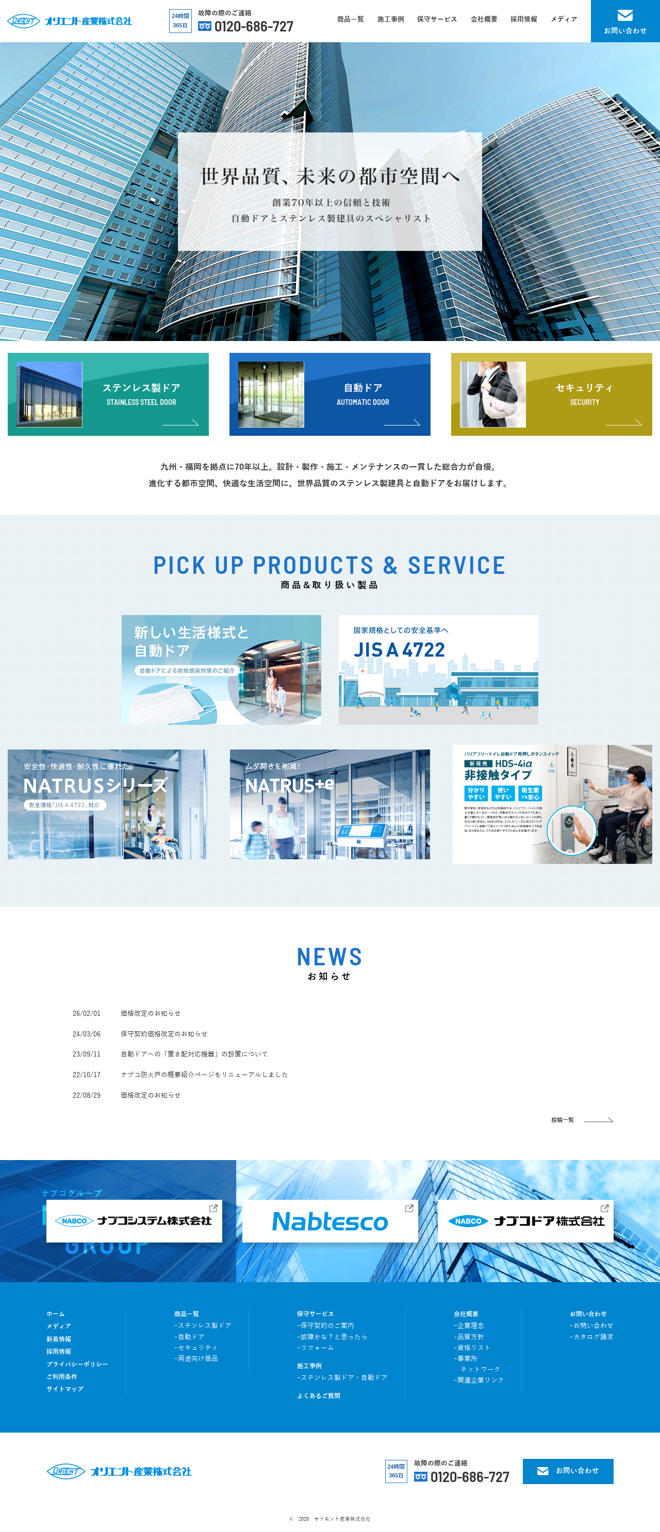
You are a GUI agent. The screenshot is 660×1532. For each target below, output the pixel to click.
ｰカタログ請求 (592, 1337)
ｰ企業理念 (469, 1326)
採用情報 (58, 1352)
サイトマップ (65, 1389)
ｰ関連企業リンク (479, 1380)
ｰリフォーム (315, 1348)
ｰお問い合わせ (592, 1326)
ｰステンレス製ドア (203, 1326)
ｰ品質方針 (469, 1337)
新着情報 (58, 1339)
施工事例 (309, 1366)
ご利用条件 (61, 1377)
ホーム (55, 1314)
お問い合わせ (588, 1314)
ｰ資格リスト (472, 1348)
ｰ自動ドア (189, 1337)
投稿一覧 (562, 1120)
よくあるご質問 (318, 1396)
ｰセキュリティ (196, 1348)
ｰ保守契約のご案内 (325, 1326)
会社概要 (466, 1314)
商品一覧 (186, 1314)
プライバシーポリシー (77, 1364)
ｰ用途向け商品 (196, 1359)
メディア (58, 1326)
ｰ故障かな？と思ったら (332, 1337)
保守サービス (315, 1314)
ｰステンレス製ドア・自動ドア (342, 1378)
